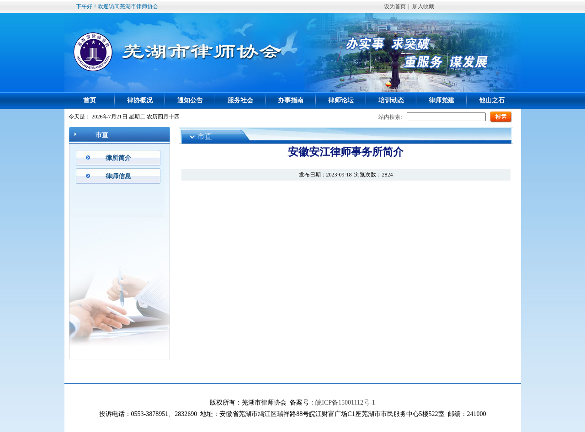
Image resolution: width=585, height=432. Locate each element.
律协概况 (140, 100)
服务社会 (240, 100)
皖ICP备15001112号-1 (345, 402)
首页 (89, 100)
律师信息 (118, 176)
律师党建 (441, 100)
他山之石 (492, 100)
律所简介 (118, 158)
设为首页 (395, 6)
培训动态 (391, 100)
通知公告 (190, 100)
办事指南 (290, 100)
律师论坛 (341, 100)
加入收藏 (423, 6)
